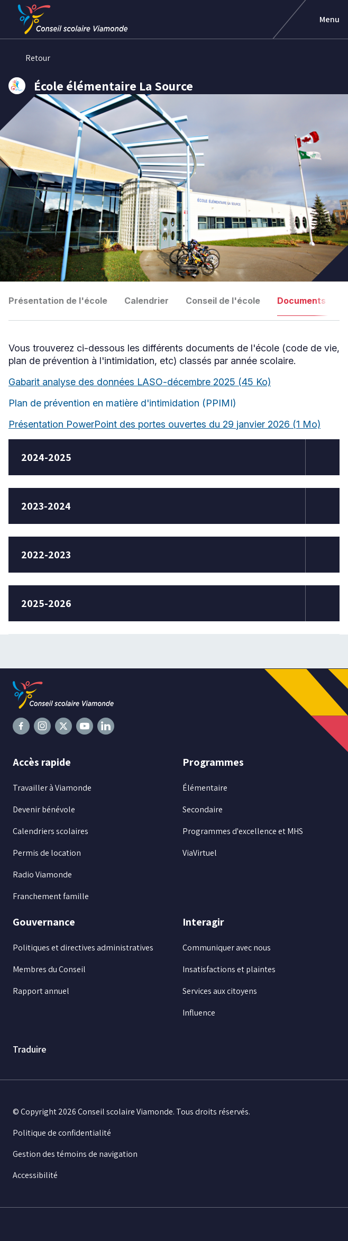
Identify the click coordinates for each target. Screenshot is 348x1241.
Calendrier (146, 300)
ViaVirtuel (199, 852)
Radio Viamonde (42, 874)
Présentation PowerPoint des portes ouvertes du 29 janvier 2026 (164, 424)
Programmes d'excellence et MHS (242, 831)
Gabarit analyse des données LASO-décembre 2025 (139, 381)
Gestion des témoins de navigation (75, 1154)
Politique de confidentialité (62, 1132)
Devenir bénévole (44, 809)
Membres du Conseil (49, 969)
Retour (29, 58)
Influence (198, 1012)
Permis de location (47, 852)
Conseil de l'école (223, 300)
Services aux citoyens (219, 991)
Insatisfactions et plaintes (229, 969)
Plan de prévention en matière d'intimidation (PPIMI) (128, 403)
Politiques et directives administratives (83, 947)
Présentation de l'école (57, 300)
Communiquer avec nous (226, 947)
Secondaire (202, 809)
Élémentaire (204, 787)
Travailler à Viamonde (52, 787)
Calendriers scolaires (50, 831)
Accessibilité (35, 1175)
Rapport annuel (41, 991)
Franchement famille (51, 896)
